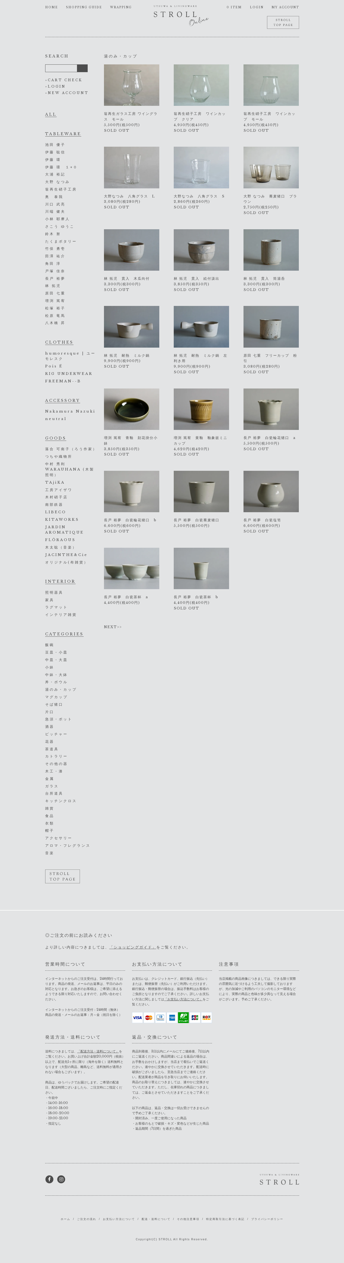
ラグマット (56, 607)
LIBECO (55, 512)
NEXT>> (113, 627)
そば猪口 (54, 704)
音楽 (49, 853)
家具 (49, 600)
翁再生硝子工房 (61, 189)
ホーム (65, 1219)
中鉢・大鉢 (56, 675)
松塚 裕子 (55, 308)
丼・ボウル (56, 682)
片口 (49, 712)
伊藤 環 (53, 159)
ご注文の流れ (86, 1219)
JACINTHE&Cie (66, 555)
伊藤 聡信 (55, 152)
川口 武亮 (55, 204)
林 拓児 (53, 285)
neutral (56, 419)
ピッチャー (56, 734)
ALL (51, 114)
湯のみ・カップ (61, 689)
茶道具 (52, 749)
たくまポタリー (61, 241)
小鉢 (49, 667)
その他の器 (56, 763)
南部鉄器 (54, 504)
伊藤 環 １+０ (61, 167)
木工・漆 (54, 771)
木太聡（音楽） (61, 547)
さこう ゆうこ (60, 226)
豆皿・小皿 (56, 652)
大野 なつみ (57, 182)
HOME (51, 7)
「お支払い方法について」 (183, 999)
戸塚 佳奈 (55, 271)
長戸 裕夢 (55, 278)
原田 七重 (55, 293)
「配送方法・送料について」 (98, 1051)
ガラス (52, 786)
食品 (49, 816)
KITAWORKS (62, 519)
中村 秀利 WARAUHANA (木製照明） (69, 469)
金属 (49, 778)
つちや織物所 (58, 456)
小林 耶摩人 (57, 219)
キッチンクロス (61, 801)
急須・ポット (58, 719)
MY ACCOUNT (285, 7)
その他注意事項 (188, 1219)
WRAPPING (121, 7)
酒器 (49, 726)
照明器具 (54, 592)
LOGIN (257, 7)
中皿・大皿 (56, 660)
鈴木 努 (53, 234)
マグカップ (56, 697)
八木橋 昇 (55, 323)
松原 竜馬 (55, 315)
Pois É (54, 366)
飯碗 (49, 645)
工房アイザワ (58, 490)
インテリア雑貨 (61, 614)
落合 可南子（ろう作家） (71, 449)
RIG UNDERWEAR (69, 373)
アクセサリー (58, 838)
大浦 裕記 (55, 174)
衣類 (49, 823)
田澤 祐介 (55, 256)
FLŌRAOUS (60, 540)
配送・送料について (156, 1219)
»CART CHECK (63, 80)
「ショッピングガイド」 (132, 947)
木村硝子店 (56, 497)
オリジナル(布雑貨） (66, 562)
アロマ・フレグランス (68, 845)
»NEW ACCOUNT (67, 93)
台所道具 (54, 793)
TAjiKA (55, 482)
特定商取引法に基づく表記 (225, 1219)
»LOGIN (55, 86)
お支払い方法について (119, 1219)
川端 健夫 (55, 211)
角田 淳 (53, 263)
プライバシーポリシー (267, 1219)
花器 (49, 741)
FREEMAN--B (63, 381)
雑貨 (49, 808)
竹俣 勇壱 (55, 248)
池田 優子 (55, 144)
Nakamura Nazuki (70, 411)
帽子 (49, 830)
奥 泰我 (54, 197)
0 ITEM (234, 7)
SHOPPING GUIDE (84, 7)
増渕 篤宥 (55, 300)
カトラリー (56, 756)
